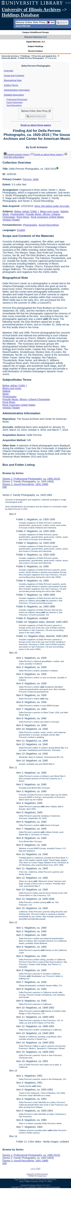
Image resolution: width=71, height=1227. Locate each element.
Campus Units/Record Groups (35, 32)
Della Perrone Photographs (32, 58)
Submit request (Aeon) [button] (16, 154)
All (4, 487)
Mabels (64, 211)
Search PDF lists (23, 26)
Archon (33, 1185)
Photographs (30, 225)
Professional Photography (17, 99)
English (21, 230)
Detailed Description (14, 95)
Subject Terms (11, 85)
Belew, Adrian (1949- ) (26, 211)
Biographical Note (13, 80)
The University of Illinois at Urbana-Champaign (42, 1187)
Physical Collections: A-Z (35, 37)
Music (5, 214)
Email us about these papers (36, 125)
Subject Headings (35, 46)
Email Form (42, 1176)
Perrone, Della (31, 179)
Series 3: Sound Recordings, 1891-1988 (25, 484)
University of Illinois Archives (31, 9)
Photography (17, 214)
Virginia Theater (11, 219)
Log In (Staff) (35, 1169)
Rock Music (23, 217)
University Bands (9, 58)
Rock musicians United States (47, 217)
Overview (8, 70)
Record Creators (35, 51)
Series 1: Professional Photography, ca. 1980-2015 (31, 478)
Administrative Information (17, 90)
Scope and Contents (14, 75)
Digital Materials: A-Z (35, 42)
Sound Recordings (14, 105)
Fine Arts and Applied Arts (45, 56)
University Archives (10, 56)
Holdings (26, 56)
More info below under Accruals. (52, 206)
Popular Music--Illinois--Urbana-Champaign (26, 399)
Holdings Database (20, 14)
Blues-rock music (49, 211)
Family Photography (15, 102)
